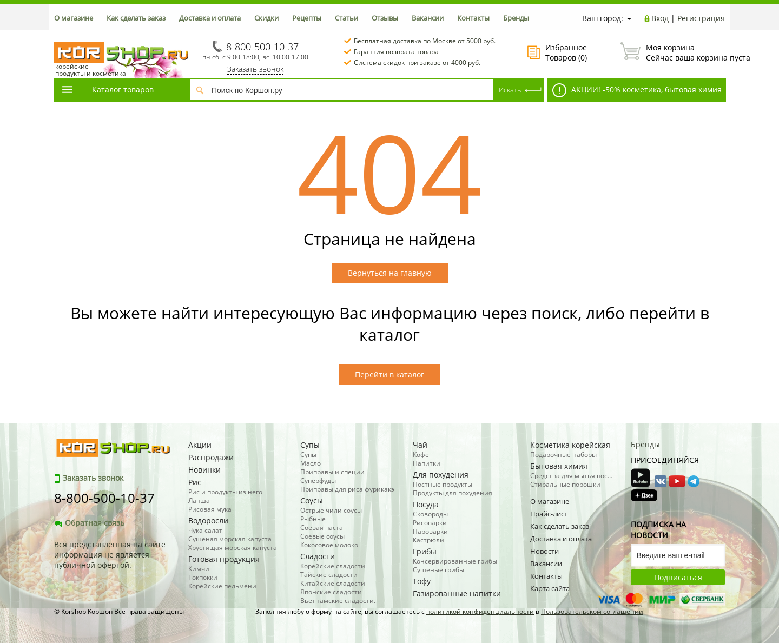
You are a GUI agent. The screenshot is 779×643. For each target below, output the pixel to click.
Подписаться (678, 577)
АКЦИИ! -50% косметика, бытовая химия (637, 90)
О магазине (73, 18)
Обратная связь (89, 523)
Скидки (266, 18)
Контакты (473, 18)
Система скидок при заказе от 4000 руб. (417, 62)
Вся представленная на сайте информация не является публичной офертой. (110, 554)
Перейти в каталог (389, 374)
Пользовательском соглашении (592, 611)
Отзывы (385, 18)
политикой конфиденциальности (480, 611)
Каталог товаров (107, 89)
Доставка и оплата (210, 18)
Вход (660, 18)
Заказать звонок (255, 69)
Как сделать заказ (136, 18)
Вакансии (428, 18)
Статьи (346, 18)
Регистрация (701, 18)
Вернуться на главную (390, 273)
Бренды (516, 18)
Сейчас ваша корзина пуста (672, 52)
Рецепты (306, 18)
